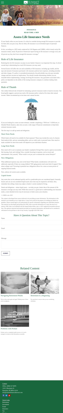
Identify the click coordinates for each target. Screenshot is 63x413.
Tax (3, 411)
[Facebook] (3, 395)
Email (3, 228)
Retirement (5, 402)
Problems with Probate (9, 329)
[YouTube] (9, 395)
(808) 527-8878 (11, 386)
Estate (4, 406)
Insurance (5, 409)
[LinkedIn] (6, 395)
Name (3, 218)
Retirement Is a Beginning (40, 296)
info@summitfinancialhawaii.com (12, 392)
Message (3, 238)
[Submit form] (5, 253)
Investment (5, 404)
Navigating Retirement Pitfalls (12, 296)
